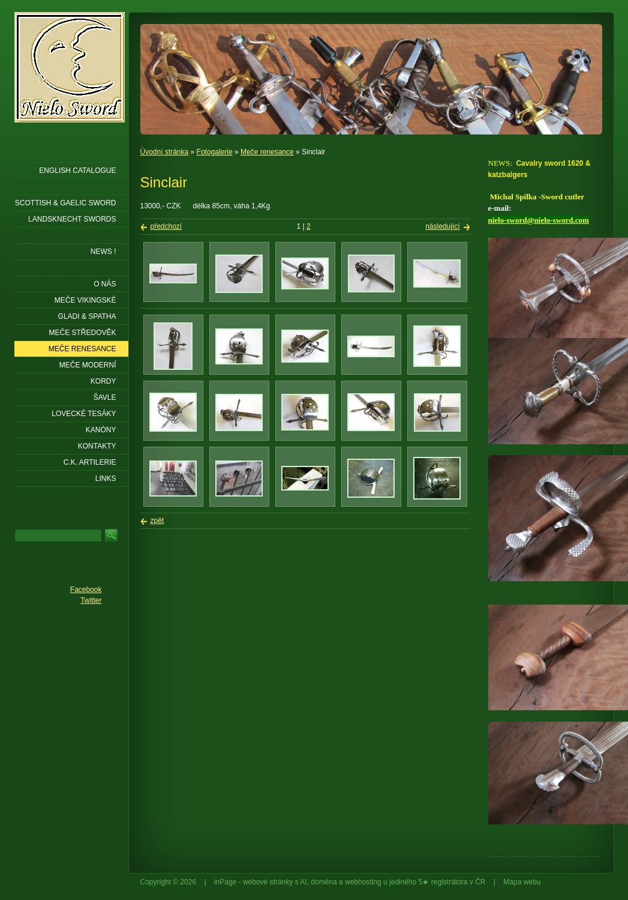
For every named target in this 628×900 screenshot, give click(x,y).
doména (323, 882)
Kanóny (101, 430)
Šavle (105, 397)
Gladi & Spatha (87, 316)
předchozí (166, 226)
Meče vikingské (85, 300)
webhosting (363, 882)
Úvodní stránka (164, 152)
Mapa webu (521, 882)
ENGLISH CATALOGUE (77, 170)
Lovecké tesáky (84, 413)
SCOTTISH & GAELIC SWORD (65, 203)
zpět (157, 520)
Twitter (90, 600)
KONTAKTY (97, 446)
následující (442, 226)
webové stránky (268, 882)
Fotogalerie (215, 152)
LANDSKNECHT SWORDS (72, 219)
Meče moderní (87, 365)
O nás (105, 284)
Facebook (86, 589)
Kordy (103, 381)
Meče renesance (267, 152)
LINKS (105, 478)
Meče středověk (82, 332)
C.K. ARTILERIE (90, 462)
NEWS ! (103, 251)
